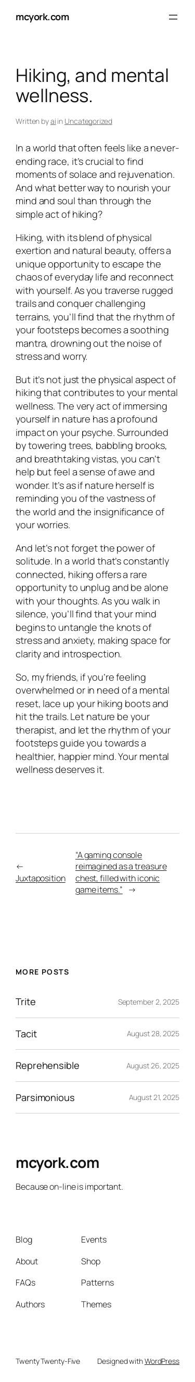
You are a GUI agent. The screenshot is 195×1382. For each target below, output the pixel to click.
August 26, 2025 (153, 1065)
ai (53, 121)
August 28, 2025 (153, 1033)
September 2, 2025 (148, 1002)
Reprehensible (48, 1065)
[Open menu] (173, 17)
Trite (26, 1001)
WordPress (162, 1361)
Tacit (26, 1033)
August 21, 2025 (154, 1097)
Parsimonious (45, 1097)
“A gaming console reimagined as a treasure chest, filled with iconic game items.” (121, 872)
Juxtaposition (41, 878)
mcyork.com (42, 16)
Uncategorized (88, 121)
